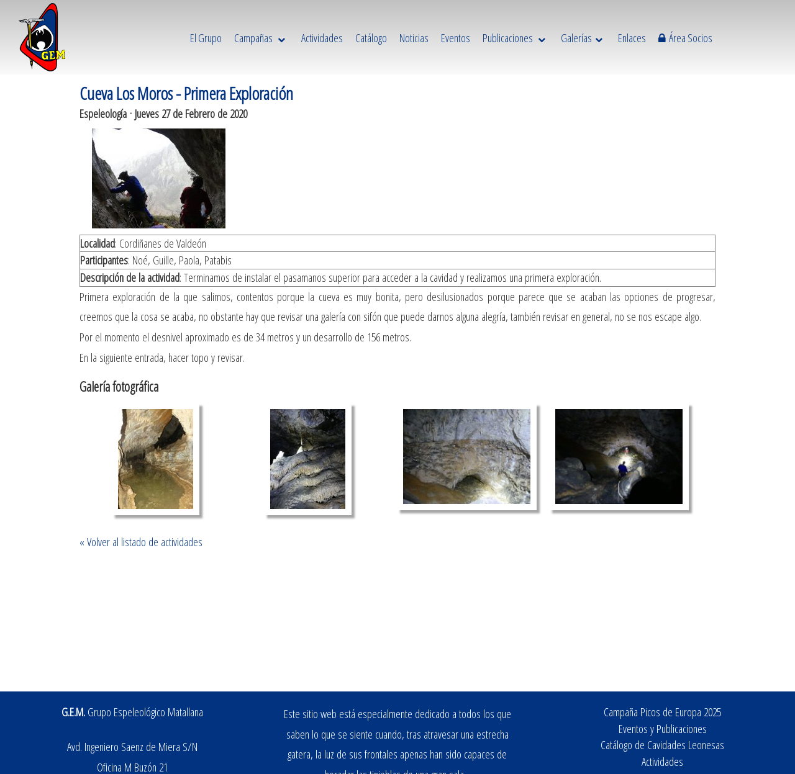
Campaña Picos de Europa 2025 (662, 711)
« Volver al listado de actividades (141, 541)
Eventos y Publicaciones (663, 728)
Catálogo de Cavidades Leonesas (662, 744)
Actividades (662, 761)
